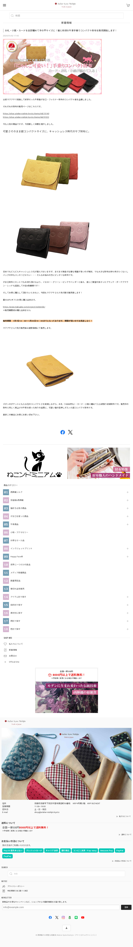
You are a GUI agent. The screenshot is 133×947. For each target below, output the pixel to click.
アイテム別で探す (18, 597)
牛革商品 (14, 524)
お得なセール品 (17, 540)
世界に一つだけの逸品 (20, 565)
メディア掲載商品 (18, 573)
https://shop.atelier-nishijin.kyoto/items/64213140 (26, 113)
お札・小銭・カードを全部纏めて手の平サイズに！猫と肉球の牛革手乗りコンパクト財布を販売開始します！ (61, 30)
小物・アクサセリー (19, 532)
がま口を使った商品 (19, 516)
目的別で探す (16, 605)
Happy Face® (16, 556)
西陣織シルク (16, 492)
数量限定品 (15, 581)
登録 (126, 907)
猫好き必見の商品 (18, 508)
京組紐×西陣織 (16, 500)
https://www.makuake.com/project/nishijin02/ (24, 307)
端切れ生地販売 (17, 589)
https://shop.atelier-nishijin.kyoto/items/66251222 (26, 117)
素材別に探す (16, 613)
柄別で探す (15, 621)
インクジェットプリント (21, 548)
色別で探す (15, 629)
